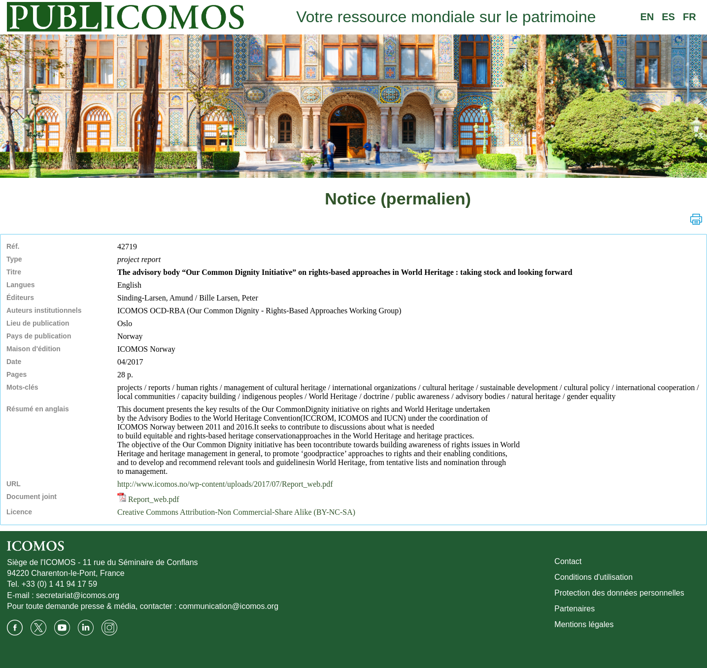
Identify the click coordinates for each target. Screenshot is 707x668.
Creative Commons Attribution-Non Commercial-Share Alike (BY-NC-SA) (236, 512)
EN (647, 16)
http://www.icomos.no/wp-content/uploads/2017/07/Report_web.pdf (225, 484)
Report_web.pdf (148, 499)
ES (668, 16)
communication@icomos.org (228, 606)
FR (689, 16)
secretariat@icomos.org (77, 595)
